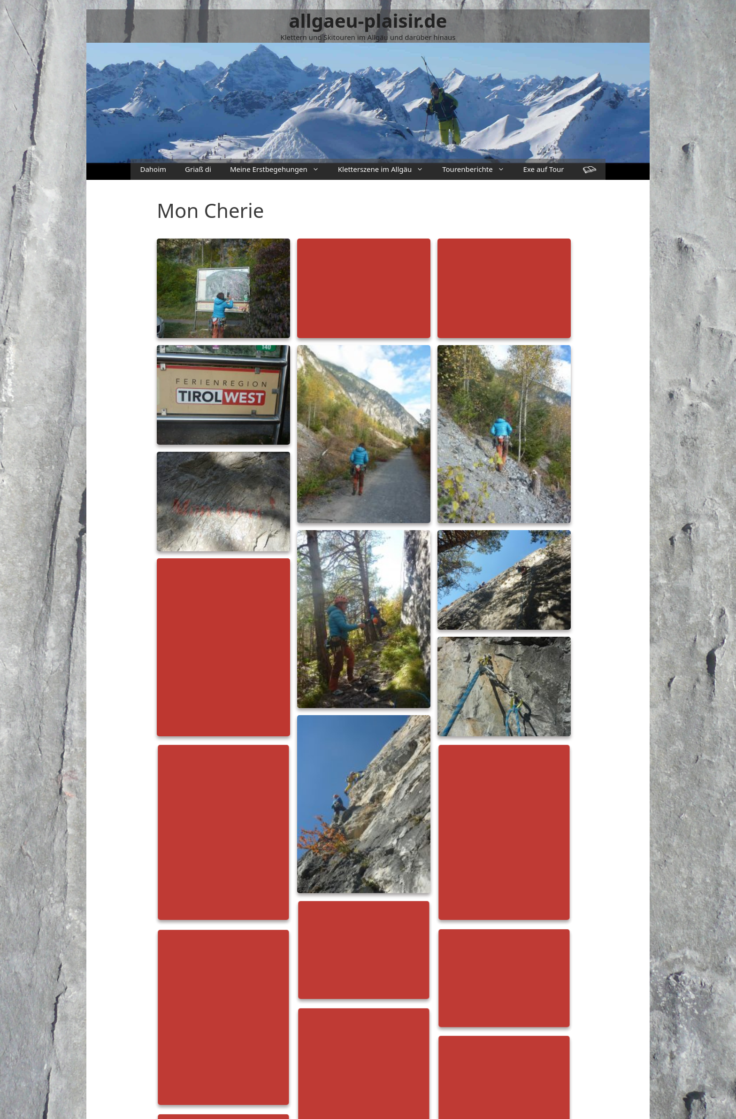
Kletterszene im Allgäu (385, 169)
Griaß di (198, 169)
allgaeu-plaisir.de (368, 20)
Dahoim (153, 169)
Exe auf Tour (543, 169)
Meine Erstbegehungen (279, 169)
